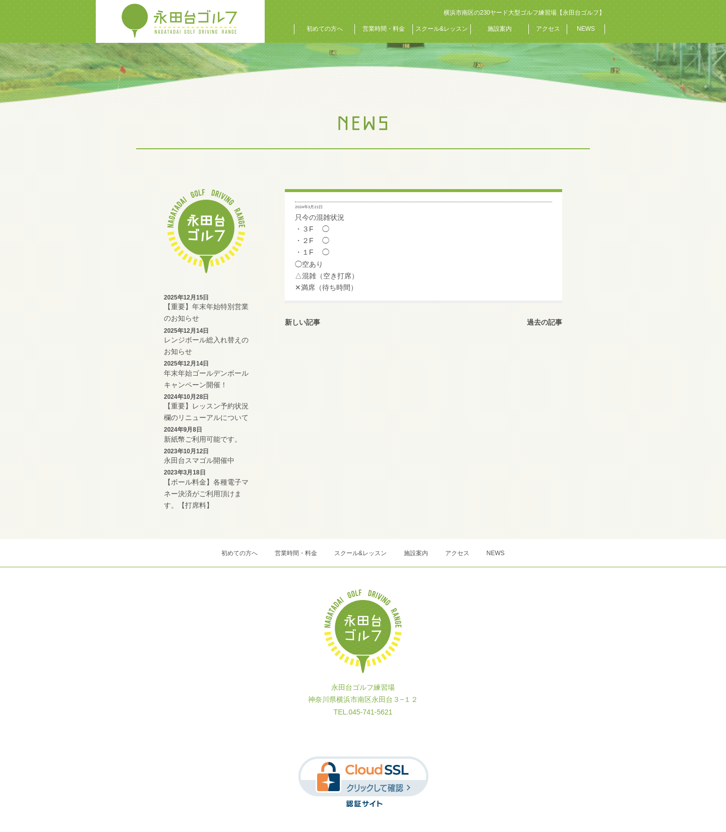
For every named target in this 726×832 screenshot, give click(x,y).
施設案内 (500, 28)
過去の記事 (544, 322)
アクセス (548, 28)
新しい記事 (302, 322)
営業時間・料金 (383, 28)
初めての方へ (325, 28)
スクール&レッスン (441, 28)
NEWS (586, 28)
